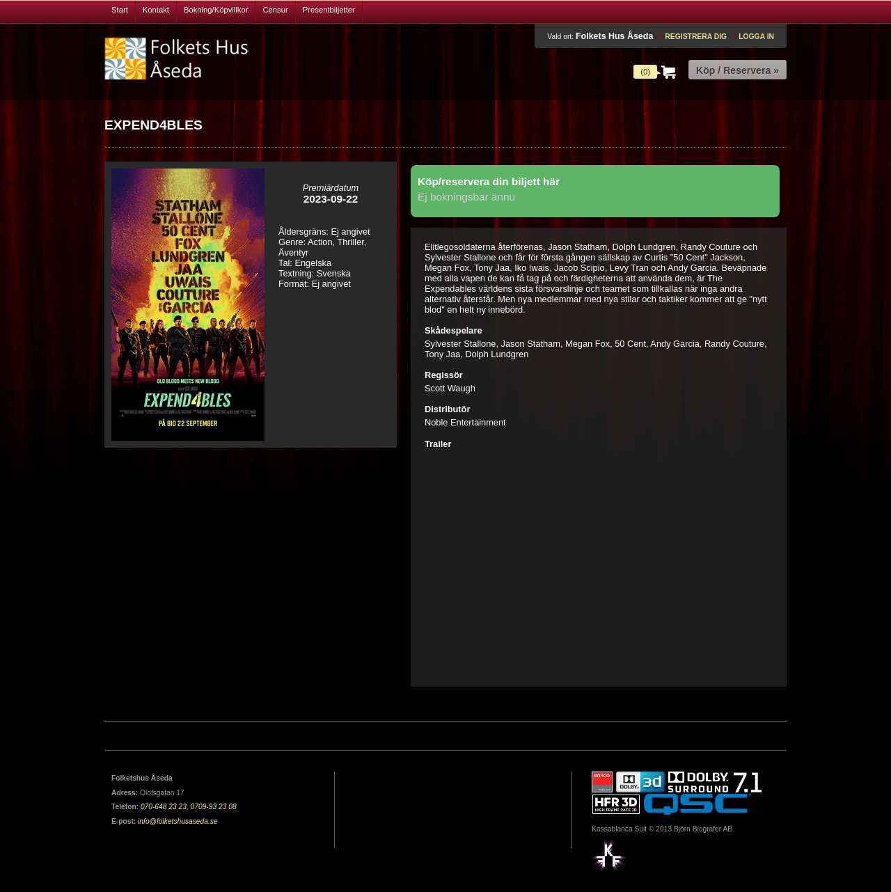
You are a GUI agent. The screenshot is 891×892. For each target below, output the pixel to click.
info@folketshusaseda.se (178, 821)
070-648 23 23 (164, 807)
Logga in (756, 36)
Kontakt (156, 10)
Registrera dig (696, 36)
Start (119, 10)
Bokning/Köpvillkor (216, 10)
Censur (274, 10)
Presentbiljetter (329, 10)
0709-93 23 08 (214, 807)
